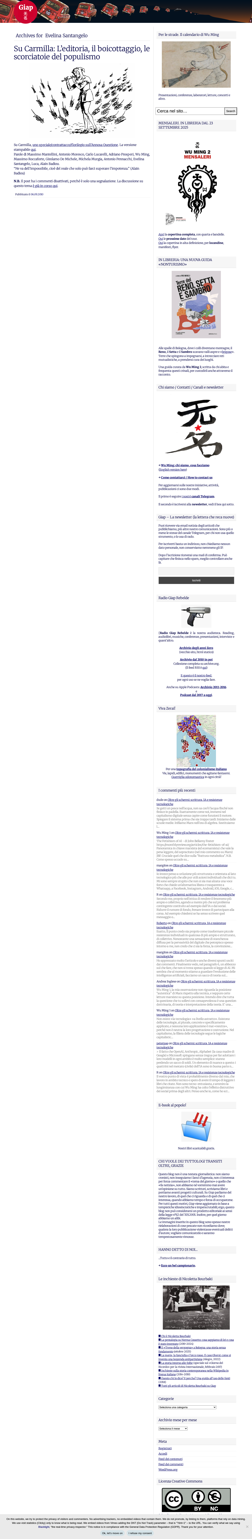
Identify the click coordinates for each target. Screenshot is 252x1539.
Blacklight (43, 1526)
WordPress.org (168, 1469)
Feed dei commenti (170, 1464)
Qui (160, 239)
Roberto (162, 923)
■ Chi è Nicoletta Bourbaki (174, 1336)
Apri (161, 234)
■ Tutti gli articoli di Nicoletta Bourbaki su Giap (187, 1386)
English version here (172, 469)
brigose (227, 352)
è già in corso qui (45, 186)
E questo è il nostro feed (196, 675)
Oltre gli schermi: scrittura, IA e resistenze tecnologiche (199, 894)
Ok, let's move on (112, 1533)
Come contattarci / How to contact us (186, 477)
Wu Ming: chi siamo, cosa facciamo (185, 465)
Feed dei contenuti (170, 1459)
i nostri (198, 496)
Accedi (162, 1453)
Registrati (165, 1448)
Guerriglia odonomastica (187, 777)
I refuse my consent (140, 1533)
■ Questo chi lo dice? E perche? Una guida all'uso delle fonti (194, 1378)
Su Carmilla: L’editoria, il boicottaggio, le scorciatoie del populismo (82, 52)
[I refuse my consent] (247, 1527)
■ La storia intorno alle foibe (175, 1363)
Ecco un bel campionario (178, 1265)
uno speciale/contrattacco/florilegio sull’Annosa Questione (75, 145)
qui (33, 149)
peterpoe (162, 1043)
